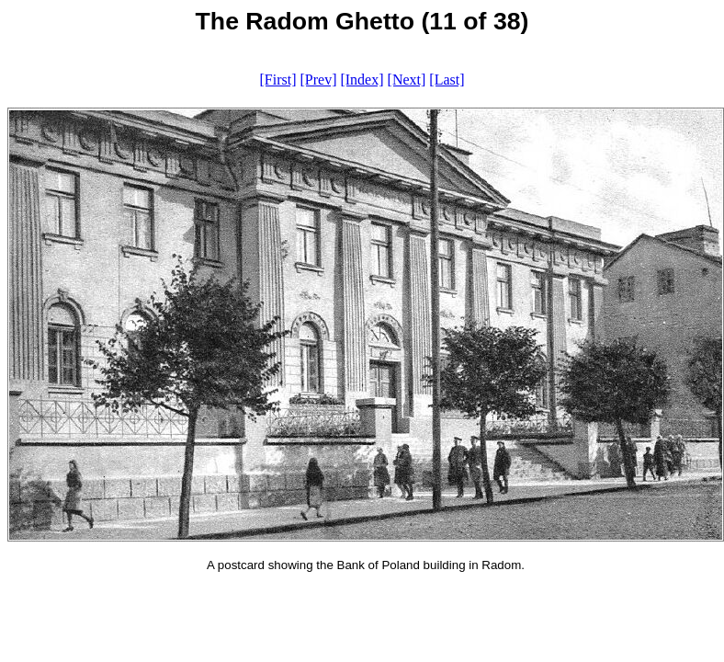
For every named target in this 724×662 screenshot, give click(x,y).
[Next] (407, 79)
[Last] (446, 79)
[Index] (361, 79)
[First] (277, 79)
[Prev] (318, 79)
